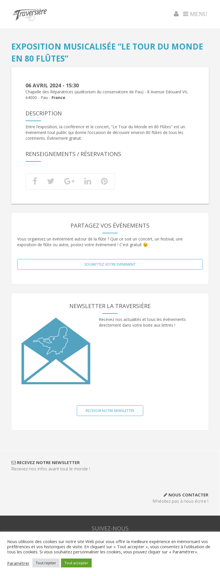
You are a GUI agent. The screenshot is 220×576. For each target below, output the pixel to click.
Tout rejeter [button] (46, 562)
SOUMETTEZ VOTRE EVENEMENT (110, 264)
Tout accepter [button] (76, 562)
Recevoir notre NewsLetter (110, 410)
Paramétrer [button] (18, 563)
